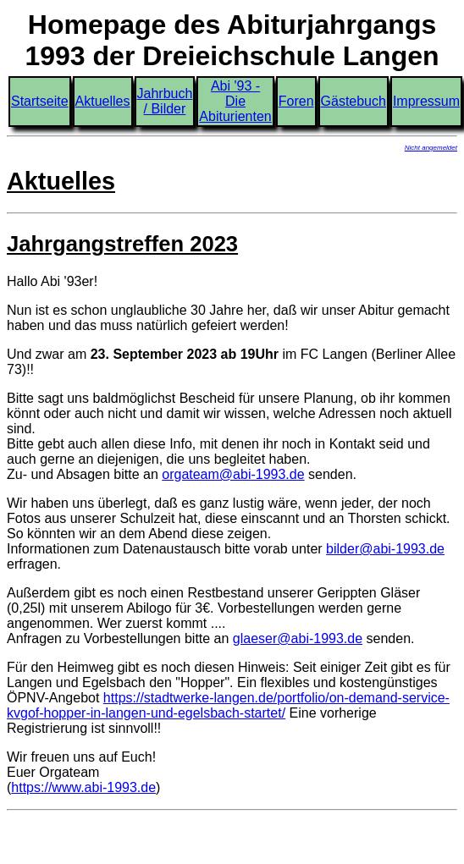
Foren (296, 101)
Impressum (426, 101)
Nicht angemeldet (431, 147)
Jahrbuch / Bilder (165, 101)
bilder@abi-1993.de (385, 549)
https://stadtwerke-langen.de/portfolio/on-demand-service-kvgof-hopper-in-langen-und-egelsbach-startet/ (228, 705)
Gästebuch (353, 101)
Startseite (40, 101)
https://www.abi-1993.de (83, 787)
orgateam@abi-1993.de (233, 474)
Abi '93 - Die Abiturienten (235, 101)
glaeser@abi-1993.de (297, 638)
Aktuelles (102, 101)
